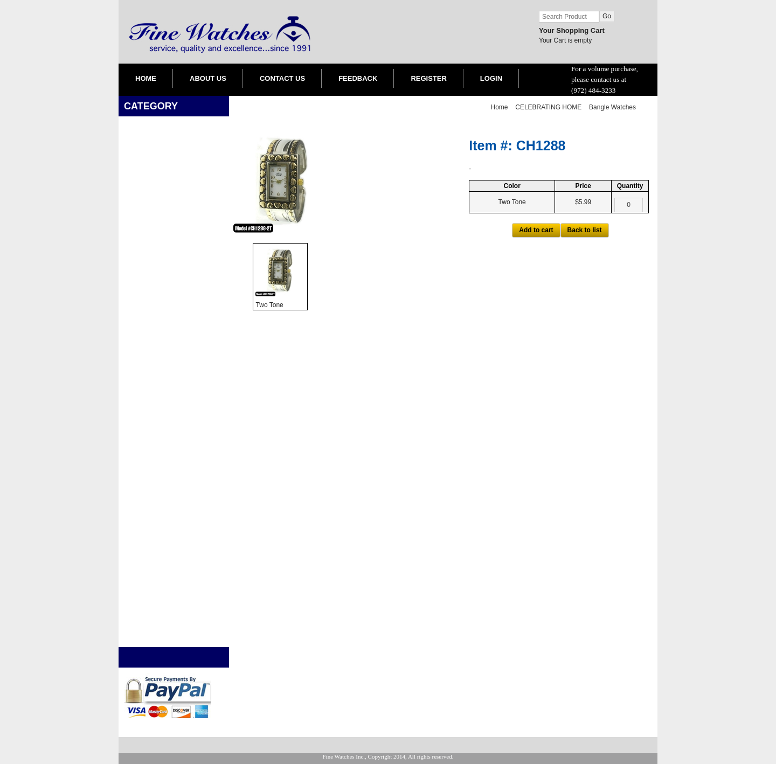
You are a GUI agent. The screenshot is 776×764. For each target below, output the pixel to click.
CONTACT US (282, 78)
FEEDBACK (357, 78)
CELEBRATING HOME (548, 107)
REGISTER (428, 78)
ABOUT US (208, 78)
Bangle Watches (612, 107)
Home (499, 107)
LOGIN (491, 78)
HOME (145, 78)
